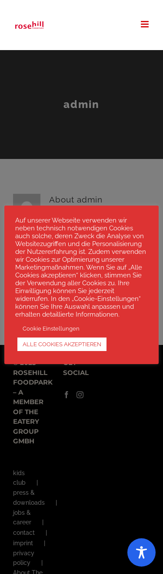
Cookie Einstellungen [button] (51, 328)
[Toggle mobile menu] (145, 24)
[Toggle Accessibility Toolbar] (141, 552)
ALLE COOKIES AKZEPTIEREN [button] (62, 344)
